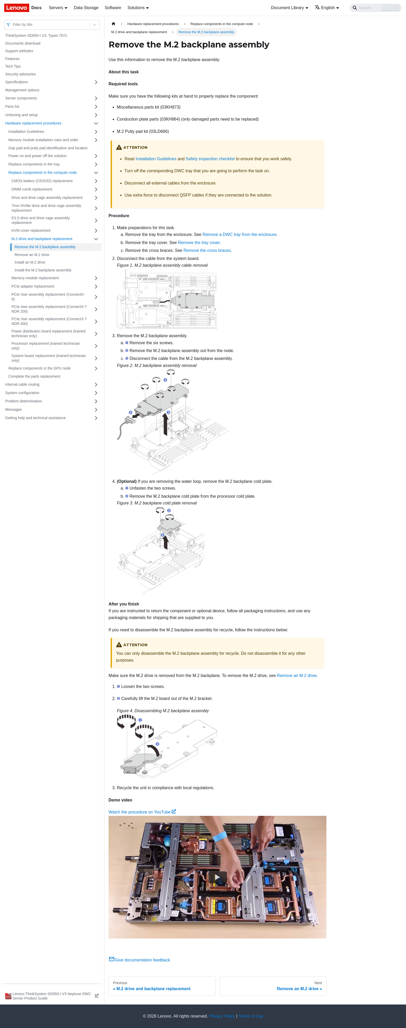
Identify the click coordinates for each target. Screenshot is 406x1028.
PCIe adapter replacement (32, 286)
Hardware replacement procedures (33, 123)
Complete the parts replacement (34, 376)
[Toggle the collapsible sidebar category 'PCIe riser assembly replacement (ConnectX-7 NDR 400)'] (96, 321)
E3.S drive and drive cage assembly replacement (40, 220)
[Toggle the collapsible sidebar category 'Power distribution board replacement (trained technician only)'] (96, 334)
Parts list (12, 106)
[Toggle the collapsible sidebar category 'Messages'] (96, 410)
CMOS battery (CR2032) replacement (42, 181)
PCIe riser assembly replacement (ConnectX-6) (48, 296)
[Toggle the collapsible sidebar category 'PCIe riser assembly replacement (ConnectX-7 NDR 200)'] (96, 309)
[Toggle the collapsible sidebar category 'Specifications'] (96, 82)
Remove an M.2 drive (32, 255)
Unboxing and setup (21, 115)
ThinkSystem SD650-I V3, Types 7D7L (36, 35)
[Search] (376, 8)
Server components (21, 98)
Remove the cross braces (207, 250)
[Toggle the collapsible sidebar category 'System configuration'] (96, 393)
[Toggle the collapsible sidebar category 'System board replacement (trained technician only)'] (96, 358)
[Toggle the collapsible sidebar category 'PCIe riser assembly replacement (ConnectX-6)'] (96, 297)
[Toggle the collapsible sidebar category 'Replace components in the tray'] (96, 164)
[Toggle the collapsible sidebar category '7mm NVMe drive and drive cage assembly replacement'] (96, 208)
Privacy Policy (222, 1016)
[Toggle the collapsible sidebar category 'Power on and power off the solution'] (96, 156)
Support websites (19, 51)
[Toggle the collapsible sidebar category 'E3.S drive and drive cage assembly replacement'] (96, 220)
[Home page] (113, 24)
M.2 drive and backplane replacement (41, 239)
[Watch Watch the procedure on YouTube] (217, 877)
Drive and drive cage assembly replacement (46, 197)
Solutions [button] (136, 7)
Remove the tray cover (199, 242)
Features (12, 59)
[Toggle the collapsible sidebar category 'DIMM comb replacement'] (96, 189)
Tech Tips (13, 66)
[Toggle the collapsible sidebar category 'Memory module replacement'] (96, 278)
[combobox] (13, 25)
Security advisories (20, 74)
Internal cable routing (22, 384)
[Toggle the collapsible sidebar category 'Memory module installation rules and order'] (96, 140)
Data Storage (86, 7)
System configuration (22, 393)
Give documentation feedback (139, 960)
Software (113, 7)
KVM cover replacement (30, 230)
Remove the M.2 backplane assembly (45, 247)
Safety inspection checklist (210, 159)
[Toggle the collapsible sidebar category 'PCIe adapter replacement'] (96, 286)
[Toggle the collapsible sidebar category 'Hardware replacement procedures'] (96, 123)
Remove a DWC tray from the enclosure (239, 234)
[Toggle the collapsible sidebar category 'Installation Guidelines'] (96, 132)
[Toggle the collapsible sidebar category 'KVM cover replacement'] (96, 231)
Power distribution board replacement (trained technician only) (48, 333)
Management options (22, 90)
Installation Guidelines (26, 131)
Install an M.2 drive (30, 262)
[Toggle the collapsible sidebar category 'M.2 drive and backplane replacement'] (96, 239)
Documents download (22, 43)
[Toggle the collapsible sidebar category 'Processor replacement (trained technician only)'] (96, 346)
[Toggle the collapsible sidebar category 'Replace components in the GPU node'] (96, 368)
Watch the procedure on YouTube (142, 812)
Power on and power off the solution (37, 156)
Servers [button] (56, 7)
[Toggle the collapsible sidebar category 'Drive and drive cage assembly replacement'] (96, 198)
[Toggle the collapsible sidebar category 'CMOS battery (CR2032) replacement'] (96, 181)
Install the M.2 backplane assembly (43, 270)
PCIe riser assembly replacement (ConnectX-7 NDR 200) (49, 309)
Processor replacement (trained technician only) (45, 345)
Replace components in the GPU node (39, 368)
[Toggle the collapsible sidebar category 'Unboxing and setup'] (96, 115)
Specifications (16, 82)
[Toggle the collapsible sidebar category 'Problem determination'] (96, 401)
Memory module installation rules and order (43, 140)
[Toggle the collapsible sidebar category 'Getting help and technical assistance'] (96, 418)
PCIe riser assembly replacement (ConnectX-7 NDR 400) (49, 321)
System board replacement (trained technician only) (48, 358)
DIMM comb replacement (31, 189)
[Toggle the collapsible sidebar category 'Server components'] (96, 98)
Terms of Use (250, 1016)
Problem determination (23, 401)
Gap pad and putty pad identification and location (48, 148)
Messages (13, 409)
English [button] (325, 7)
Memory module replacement (35, 278)
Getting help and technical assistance (35, 418)
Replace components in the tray (34, 164)
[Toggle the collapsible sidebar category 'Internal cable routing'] (96, 385)
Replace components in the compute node (42, 172)
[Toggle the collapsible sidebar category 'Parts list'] (96, 107)
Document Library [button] (287, 7)
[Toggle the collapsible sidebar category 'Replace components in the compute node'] (96, 173)
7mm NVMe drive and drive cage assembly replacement (46, 208)
